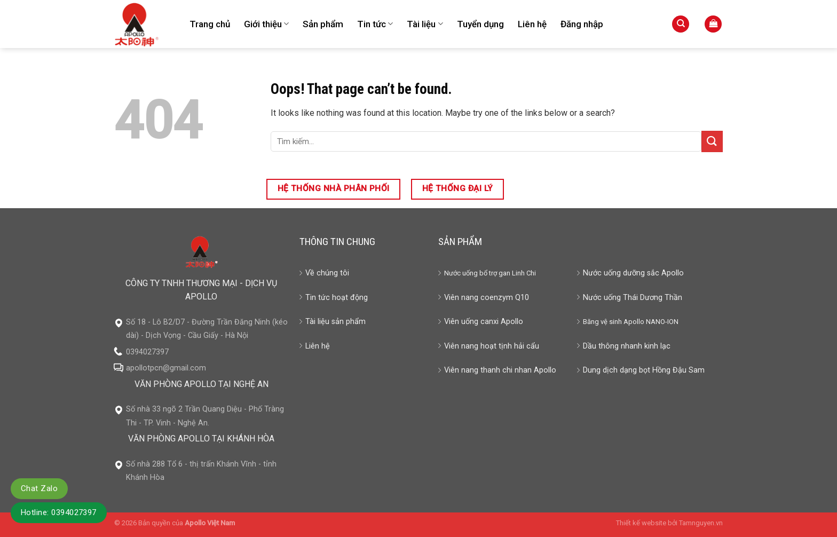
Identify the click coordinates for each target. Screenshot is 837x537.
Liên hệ (532, 24)
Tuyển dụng (480, 24)
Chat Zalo (39, 488)
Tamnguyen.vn (701, 523)
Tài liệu (425, 24)
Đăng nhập (581, 24)
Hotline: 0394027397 (59, 512)
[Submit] (712, 141)
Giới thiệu (266, 24)
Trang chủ (209, 24)
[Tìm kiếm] (680, 24)
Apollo (633, 322)
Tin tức (375, 24)
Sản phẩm (323, 24)
